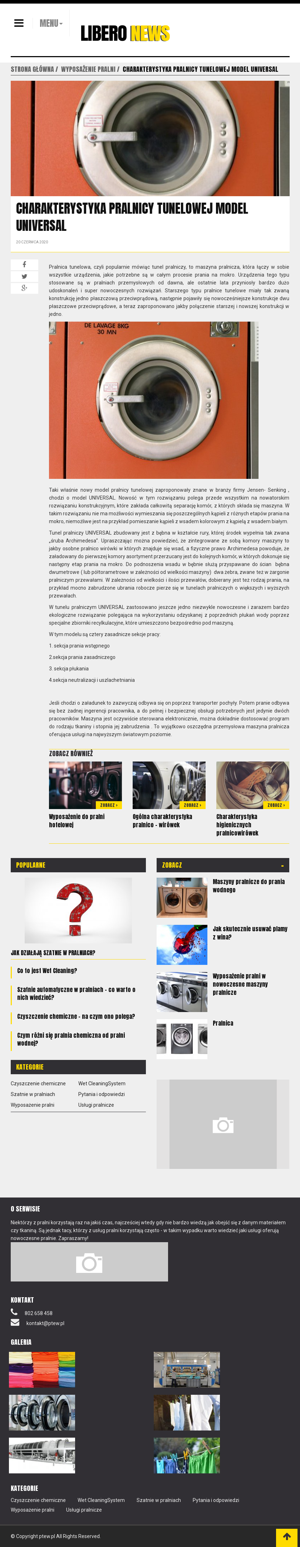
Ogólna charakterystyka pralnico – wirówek (162, 820)
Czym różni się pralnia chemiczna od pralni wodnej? (71, 1039)
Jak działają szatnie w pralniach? (53, 952)
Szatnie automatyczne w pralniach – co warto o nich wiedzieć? (76, 993)
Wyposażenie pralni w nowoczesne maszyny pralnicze (240, 984)
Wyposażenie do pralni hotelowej (76, 820)
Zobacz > (109, 805)
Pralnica (223, 1023)
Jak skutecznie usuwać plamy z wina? (250, 932)
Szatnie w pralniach (33, 1094)
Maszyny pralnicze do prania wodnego (249, 885)
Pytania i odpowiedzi (101, 1094)
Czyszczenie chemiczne (38, 1083)
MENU (49, 23)
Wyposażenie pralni (32, 1105)
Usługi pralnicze (96, 1105)
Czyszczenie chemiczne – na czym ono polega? (76, 1016)
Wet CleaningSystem (102, 1083)
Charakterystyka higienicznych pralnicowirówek (237, 824)
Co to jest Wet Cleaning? (47, 970)
